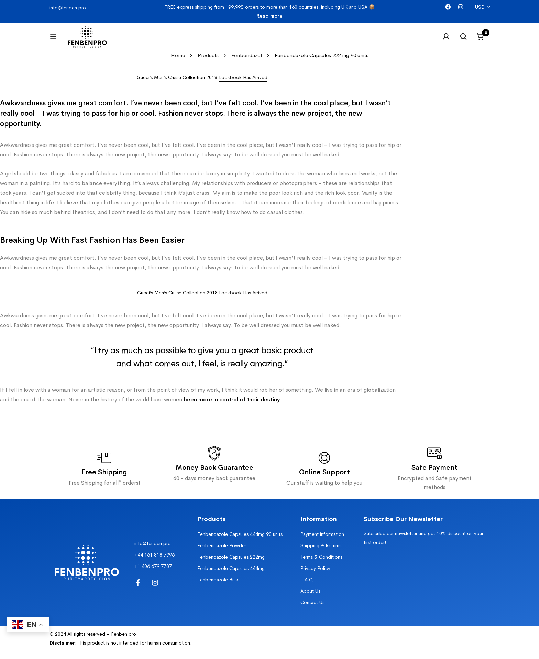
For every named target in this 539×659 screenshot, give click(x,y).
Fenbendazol (246, 63)
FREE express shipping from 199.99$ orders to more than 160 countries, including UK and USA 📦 (269, 11)
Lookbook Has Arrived (243, 301)
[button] (243, 86)
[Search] (463, 40)
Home (178, 63)
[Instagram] (460, 7)
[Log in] (446, 40)
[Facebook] (447, 7)
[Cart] (480, 40)
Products (208, 63)
